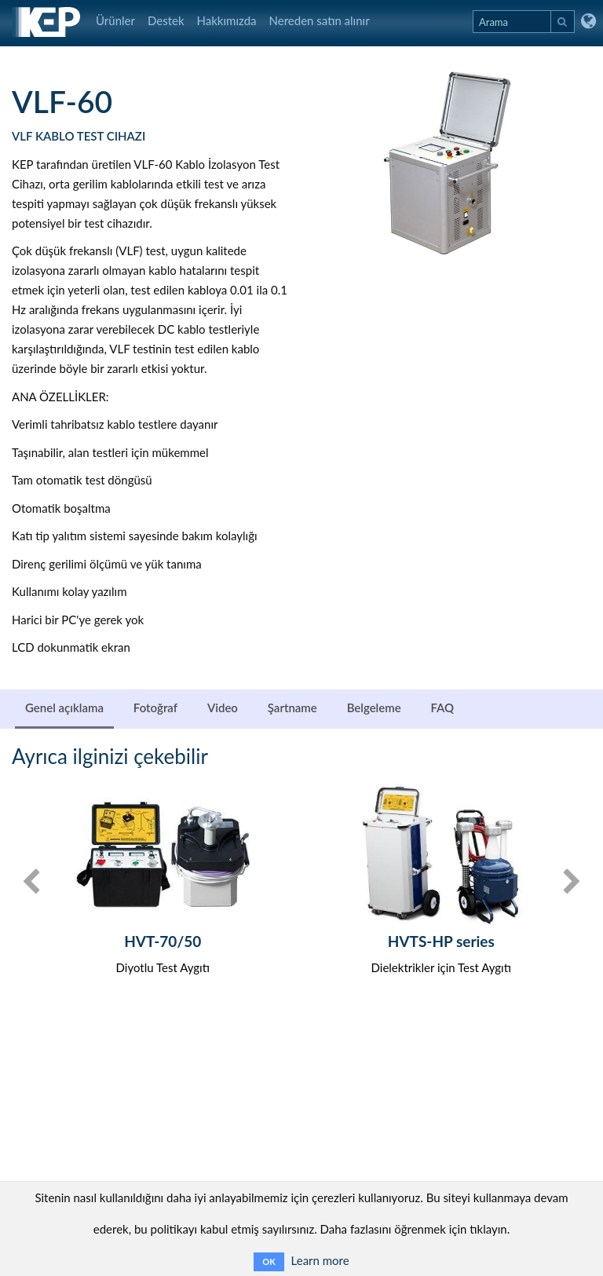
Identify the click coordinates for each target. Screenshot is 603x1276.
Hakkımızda (227, 20)
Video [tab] (222, 707)
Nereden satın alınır (319, 20)
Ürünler (115, 20)
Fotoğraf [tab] (155, 707)
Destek (166, 20)
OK (268, 1261)
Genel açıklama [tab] (64, 707)
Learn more (320, 1260)
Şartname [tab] (292, 707)
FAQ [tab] (442, 707)
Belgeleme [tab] (374, 707)
